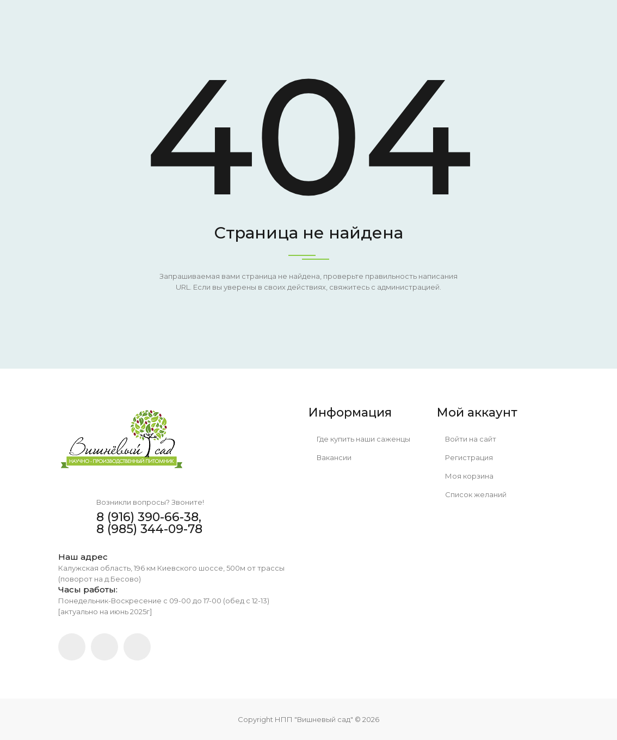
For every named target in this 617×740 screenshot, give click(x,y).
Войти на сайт (466, 439)
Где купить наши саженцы (359, 439)
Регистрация (465, 457)
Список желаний (472, 494)
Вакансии (330, 457)
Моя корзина (465, 476)
